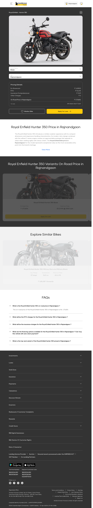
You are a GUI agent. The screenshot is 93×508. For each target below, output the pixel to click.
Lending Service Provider (17, 454)
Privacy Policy (70, 490)
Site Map (80, 490)
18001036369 (13, 474)
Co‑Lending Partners (28, 457)
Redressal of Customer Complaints (21, 412)
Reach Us (80, 498)
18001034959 (13, 472)
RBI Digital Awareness (16, 433)
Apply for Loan (64, 111)
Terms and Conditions (57, 490)
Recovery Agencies (77, 496)
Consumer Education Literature (74, 494)
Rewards (12, 419)
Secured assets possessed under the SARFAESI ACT (56, 454)
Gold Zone (12, 370)
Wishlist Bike (27, 111)
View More (46, 149)
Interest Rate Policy (62, 492)
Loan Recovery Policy (77, 492)
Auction (31, 454)
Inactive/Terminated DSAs (61, 496)
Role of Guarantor (15, 447)
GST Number (13, 457)
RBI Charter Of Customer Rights (20, 440)
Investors (12, 405)
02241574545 (26, 476)
